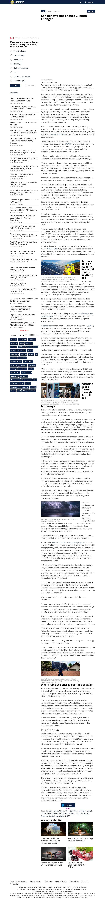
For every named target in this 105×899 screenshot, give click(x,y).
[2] (81, 893)
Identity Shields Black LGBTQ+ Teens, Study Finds (23, 276)
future (21, 383)
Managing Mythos (18, 283)
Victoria (27, 347)
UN (66, 811)
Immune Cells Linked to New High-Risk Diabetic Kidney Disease (23, 140)
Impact (13, 391)
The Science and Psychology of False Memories (80, 839)
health (13, 350)
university (32, 339)
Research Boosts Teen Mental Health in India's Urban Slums (23, 131)
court (19, 391)
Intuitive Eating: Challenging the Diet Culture (77, 865)
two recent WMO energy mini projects (68, 542)
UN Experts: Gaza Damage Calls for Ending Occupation (24, 299)
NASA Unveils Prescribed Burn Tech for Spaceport (23, 243)
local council (22, 358)
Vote (15, 86)
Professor (34, 347)
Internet (25, 391)
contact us (68, 897)
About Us (87, 881)
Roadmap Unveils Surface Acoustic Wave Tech (21, 175)
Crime (16, 72)
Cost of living (19, 55)
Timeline (14, 92)
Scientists (14, 383)
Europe (49, 811)
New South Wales (16, 361)
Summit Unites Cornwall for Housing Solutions (22, 115)
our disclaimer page (81, 897)
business (24, 354)
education (23, 365)
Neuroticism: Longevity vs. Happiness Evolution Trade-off (23, 235)
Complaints (15, 884)
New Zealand (15, 380)
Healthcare (18, 59)
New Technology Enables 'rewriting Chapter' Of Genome (23, 208)
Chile (49, 813)
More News (24, 330)
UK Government (26, 380)
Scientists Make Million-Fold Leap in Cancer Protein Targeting (22, 217)
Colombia (63, 813)
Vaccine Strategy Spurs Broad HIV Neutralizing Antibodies (23, 151)
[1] (79, 893)
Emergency (14, 376)
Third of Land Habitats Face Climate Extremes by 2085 (22, 252)
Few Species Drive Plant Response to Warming (20, 307)
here (60, 800)
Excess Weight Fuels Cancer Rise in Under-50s (24, 200)
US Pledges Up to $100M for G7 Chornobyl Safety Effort (24, 167)
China (61, 811)
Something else (20, 81)
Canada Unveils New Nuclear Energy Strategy (23, 268)
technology (32, 365)
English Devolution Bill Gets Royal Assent (22, 315)
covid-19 (13, 358)
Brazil (89, 811)
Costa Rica (53, 816)
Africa (43, 813)
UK (37, 354)
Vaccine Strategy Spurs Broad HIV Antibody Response (23, 107)
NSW (20, 347)
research (14, 347)
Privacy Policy (36, 881)
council (31, 354)
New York (73, 811)
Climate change (20, 51)
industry (13, 369)
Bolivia (71, 813)
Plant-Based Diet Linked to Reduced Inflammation (22, 99)
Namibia (79, 813)
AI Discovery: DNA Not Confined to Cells (24, 123)
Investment (14, 365)
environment (21, 350)
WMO (68, 144)
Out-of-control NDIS (22, 76)
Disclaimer (49, 881)
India (56, 811)
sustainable (23, 376)
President (14, 387)
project (24, 372)
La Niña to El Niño (57, 134)
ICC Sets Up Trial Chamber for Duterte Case (23, 290)
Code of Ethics (63, 881)
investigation (22, 369)
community (14, 343)
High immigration (21, 68)
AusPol (31, 369)
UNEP (90, 326)
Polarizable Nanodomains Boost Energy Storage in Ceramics (24, 191)
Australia (14, 339)
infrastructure (28, 361)
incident (33, 391)
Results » (31, 86)
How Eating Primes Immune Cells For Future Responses (22, 227)
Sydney (28, 383)
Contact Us (76, 881)
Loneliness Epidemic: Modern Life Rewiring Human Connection (50, 840)
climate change (24, 387)
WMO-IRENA (52, 249)
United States (15, 372)
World (43, 11)
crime (30, 372)
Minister (30, 350)
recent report (48, 326)
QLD (35, 380)
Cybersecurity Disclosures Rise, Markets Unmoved (23, 183)
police (22, 343)
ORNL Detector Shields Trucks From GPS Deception (23, 260)
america (82, 811)
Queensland (15, 354)
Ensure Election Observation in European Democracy (24, 159)
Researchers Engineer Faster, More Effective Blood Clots (23, 323)
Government (23, 339)
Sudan (55, 813)
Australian (29, 343)
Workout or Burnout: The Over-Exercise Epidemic (52, 864)
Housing (17, 64)
